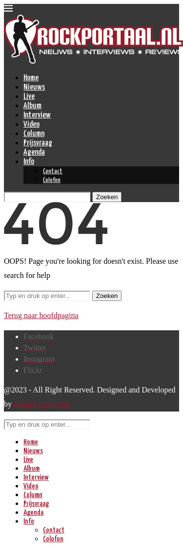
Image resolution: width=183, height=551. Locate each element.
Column (33, 134)
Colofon (52, 180)
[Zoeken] (47, 197)
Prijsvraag (37, 143)
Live (29, 96)
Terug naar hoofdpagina (41, 315)
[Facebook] (38, 336)
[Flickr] (32, 370)
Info (28, 162)
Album (32, 106)
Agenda (34, 152)
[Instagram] (39, 359)
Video (31, 124)
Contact (52, 171)
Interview (37, 115)
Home (31, 78)
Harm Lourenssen (41, 404)
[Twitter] (34, 348)
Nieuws (34, 87)
